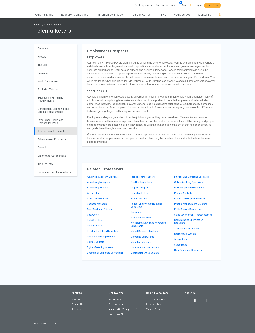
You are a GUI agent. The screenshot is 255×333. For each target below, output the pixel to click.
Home (37, 25)
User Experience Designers (188, 250)
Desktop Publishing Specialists (102, 231)
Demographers (95, 225)
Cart (184, 5)
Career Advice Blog (155, 299)
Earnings (43, 73)
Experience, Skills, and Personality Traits (50, 121)
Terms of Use (153, 309)
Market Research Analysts (144, 231)
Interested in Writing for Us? (123, 309)
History (42, 56)
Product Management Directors (190, 204)
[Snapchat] (212, 300)
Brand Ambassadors (97, 198)
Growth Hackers (139, 198)
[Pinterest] (207, 300)
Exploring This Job (48, 89)
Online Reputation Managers (189, 187)
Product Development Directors (190, 198)
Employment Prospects (51, 131)
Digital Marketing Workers (100, 247)
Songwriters (180, 239)
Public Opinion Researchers (188, 209)
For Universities (165, 5)
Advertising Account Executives (103, 177)
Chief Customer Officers (99, 209)
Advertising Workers (97, 187)
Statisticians (180, 244)
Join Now (212, 5)
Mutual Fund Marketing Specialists (192, 177)
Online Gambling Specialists (188, 182)
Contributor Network (119, 314)
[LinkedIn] (191, 300)
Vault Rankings (43, 14)
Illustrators (136, 212)
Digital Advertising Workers (101, 236)
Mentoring (204, 14)
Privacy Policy (153, 304)
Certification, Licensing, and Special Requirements (53, 110)
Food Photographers (141, 182)
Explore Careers (52, 25)
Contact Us (77, 304)
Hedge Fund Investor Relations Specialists (146, 205)
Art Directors (93, 193)
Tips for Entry (45, 164)
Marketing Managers (141, 242)
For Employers (143, 5)
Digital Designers (95, 242)
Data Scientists (95, 220)
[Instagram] (202, 300)
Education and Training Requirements (50, 99)
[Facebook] (185, 300)
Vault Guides (182, 14)
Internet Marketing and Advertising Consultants (148, 224)
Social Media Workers (185, 234)
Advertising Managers (98, 182)
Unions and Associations (52, 155)
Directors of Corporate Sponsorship (105, 252)
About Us (76, 299)
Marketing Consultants (142, 236)
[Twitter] (196, 300)
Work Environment (48, 81)
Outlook (42, 147)
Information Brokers (141, 217)
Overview (43, 48)
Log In (198, 5)
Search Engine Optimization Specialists (188, 221)
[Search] (220, 14)
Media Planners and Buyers (145, 247)
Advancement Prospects (52, 139)
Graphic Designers (140, 187)
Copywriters (93, 214)
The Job (42, 64)
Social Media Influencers (186, 228)
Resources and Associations (54, 172)
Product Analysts (183, 193)
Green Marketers (139, 193)
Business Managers (97, 204)
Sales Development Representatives (193, 214)
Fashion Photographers (143, 177)
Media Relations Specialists (145, 253)
